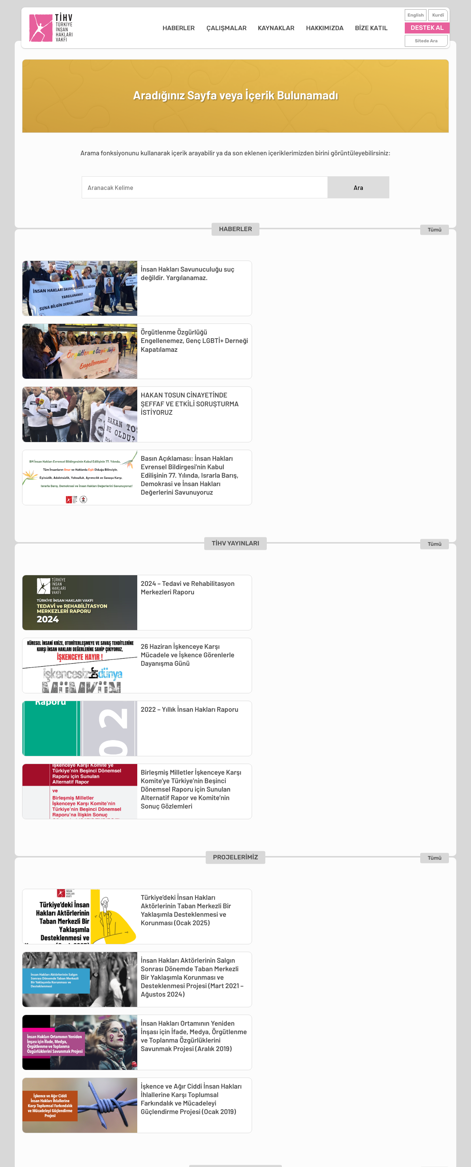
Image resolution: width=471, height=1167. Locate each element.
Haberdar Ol (295, 1028)
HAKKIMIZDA (298, 28)
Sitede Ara (425, 40)
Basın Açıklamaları (68, 1018)
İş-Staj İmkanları (301, 1018)
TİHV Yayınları (211, 1008)
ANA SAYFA (60, 998)
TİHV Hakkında (250, 1008)
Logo (237, 1018)
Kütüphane (208, 1018)
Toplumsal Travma (149, 1038)
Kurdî (437, 15)
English (415, 15)
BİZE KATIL (345, 28)
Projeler (135, 1048)
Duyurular (57, 1038)
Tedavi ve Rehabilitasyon (158, 1008)
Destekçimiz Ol (299, 1008)
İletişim (241, 1038)
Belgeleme (139, 1018)
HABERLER (152, 28)
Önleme (135, 1028)
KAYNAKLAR (249, 28)
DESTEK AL (426, 28)
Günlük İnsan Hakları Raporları (84, 1028)
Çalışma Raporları (254, 1028)
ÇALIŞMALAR (200, 28)
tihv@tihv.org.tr (351, 1058)
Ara (358, 187)
